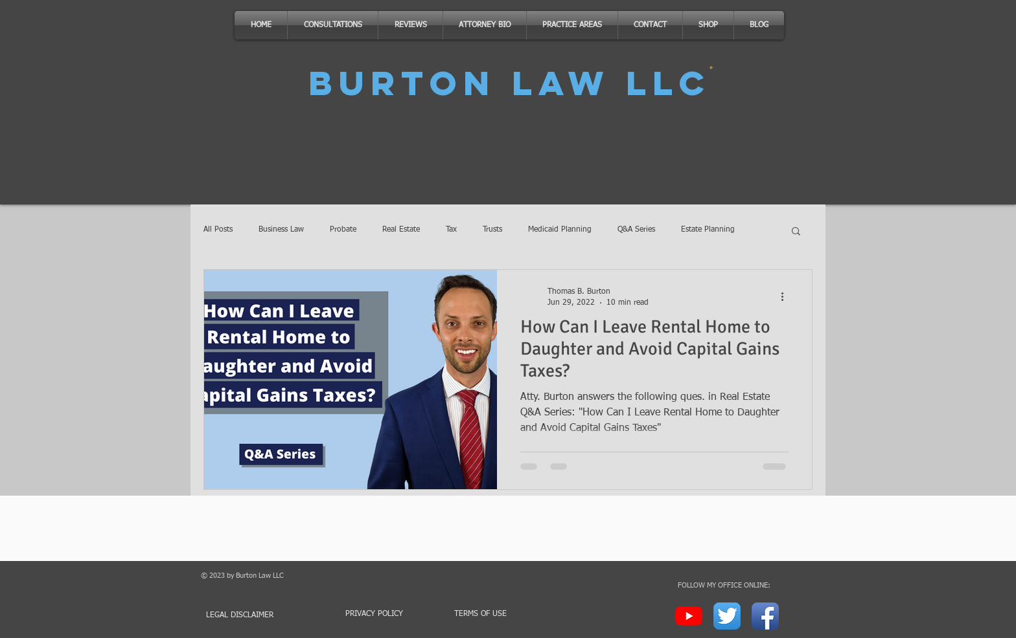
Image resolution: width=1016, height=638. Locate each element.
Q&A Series (636, 230)
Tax (451, 230)
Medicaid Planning (560, 230)
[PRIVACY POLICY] (374, 614)
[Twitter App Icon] (727, 616)
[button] (796, 232)
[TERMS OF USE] (480, 614)
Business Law (281, 230)
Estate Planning (708, 230)
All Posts (218, 230)
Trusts (492, 230)
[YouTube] (688, 616)
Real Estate (401, 230)
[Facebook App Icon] (765, 616)
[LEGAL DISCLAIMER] (246, 615)
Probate (343, 230)
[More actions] (786, 296)
